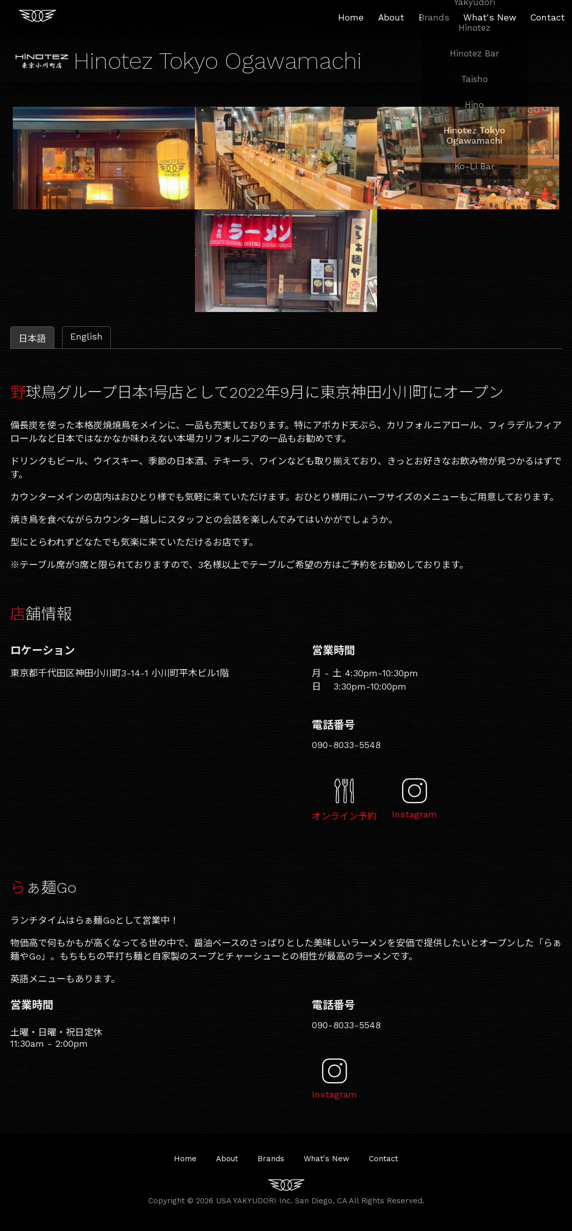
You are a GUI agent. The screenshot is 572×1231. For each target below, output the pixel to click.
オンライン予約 (344, 816)
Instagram (414, 814)
